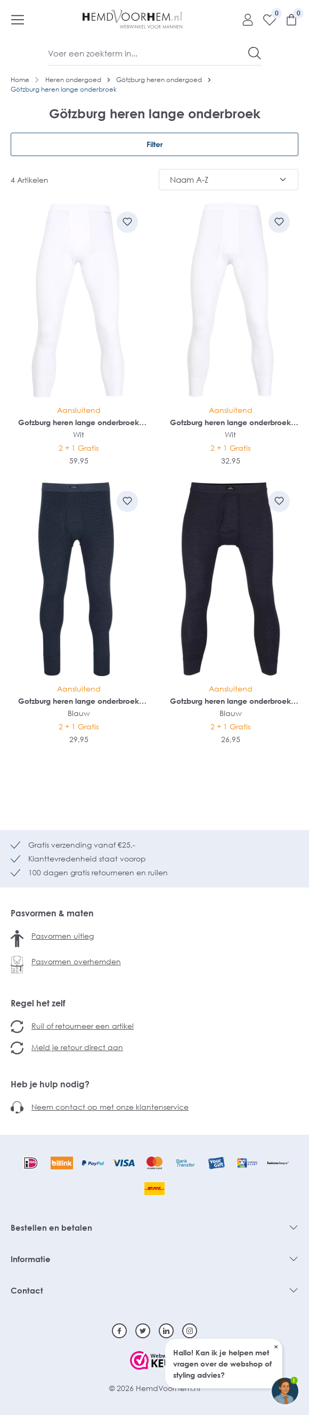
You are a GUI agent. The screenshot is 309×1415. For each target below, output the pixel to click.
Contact (27, 1290)
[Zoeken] (254, 53)
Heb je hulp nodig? (50, 1084)
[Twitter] (142, 1330)
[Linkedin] (166, 1330)
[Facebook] (119, 1330)
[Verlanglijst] (266, 19)
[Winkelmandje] (287, 19)
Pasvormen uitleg (62, 935)
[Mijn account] (244, 19)
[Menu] (18, 19)
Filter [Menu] (154, 144)
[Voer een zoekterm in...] (148, 53)
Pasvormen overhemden (76, 961)
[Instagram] (189, 1330)
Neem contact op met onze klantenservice (110, 1106)
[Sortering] (228, 179)
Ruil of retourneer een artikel (82, 1025)
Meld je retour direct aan (77, 1047)
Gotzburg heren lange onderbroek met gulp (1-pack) (78, 422)
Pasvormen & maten (52, 913)
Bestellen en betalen (51, 1227)
